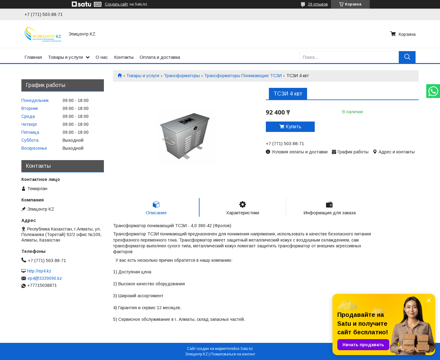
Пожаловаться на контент (233, 354)
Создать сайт (116, 4)
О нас (102, 57)
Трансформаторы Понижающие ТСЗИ (243, 75)
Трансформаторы (182, 75)
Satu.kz (246, 349)
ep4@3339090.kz (45, 278)
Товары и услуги (65, 57)
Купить (293, 126)
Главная (33, 57)
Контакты (124, 57)
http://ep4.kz (39, 270)
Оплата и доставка (160, 57)
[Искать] (407, 57)
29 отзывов (318, 4)
